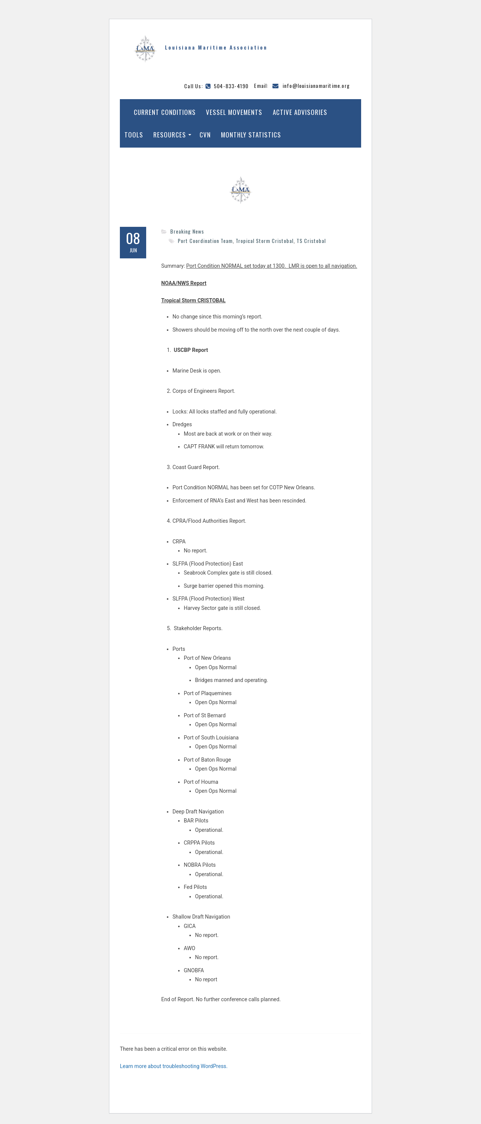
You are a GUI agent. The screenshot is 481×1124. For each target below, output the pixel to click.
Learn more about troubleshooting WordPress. (174, 1066)
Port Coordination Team (205, 240)
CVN (205, 134)
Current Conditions (165, 112)
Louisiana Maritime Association (216, 47)
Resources (169, 134)
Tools (133, 134)
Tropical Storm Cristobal (264, 240)
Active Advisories (300, 112)
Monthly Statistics (251, 134)
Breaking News (187, 231)
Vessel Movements (234, 112)
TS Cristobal (311, 240)
